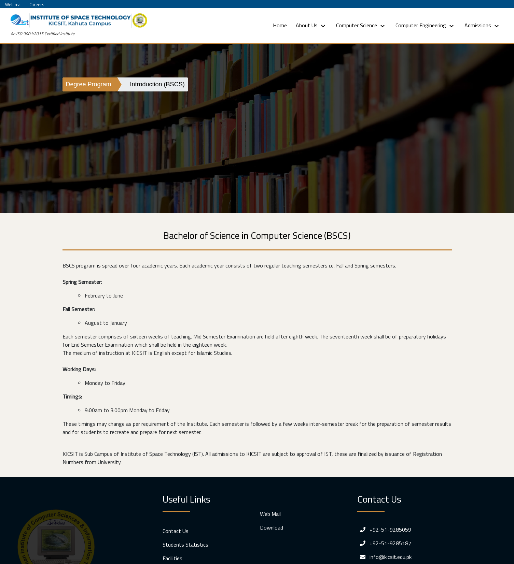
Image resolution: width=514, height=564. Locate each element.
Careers (36, 4)
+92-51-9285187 (384, 543)
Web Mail (270, 514)
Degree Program (88, 84)
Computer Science (361, 25)
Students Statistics (185, 544)
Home (281, 25)
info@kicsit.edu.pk (384, 557)
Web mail (14, 4)
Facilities (172, 558)
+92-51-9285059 (384, 529)
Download (271, 527)
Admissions (482, 25)
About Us (311, 25)
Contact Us (176, 531)
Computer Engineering (425, 25)
